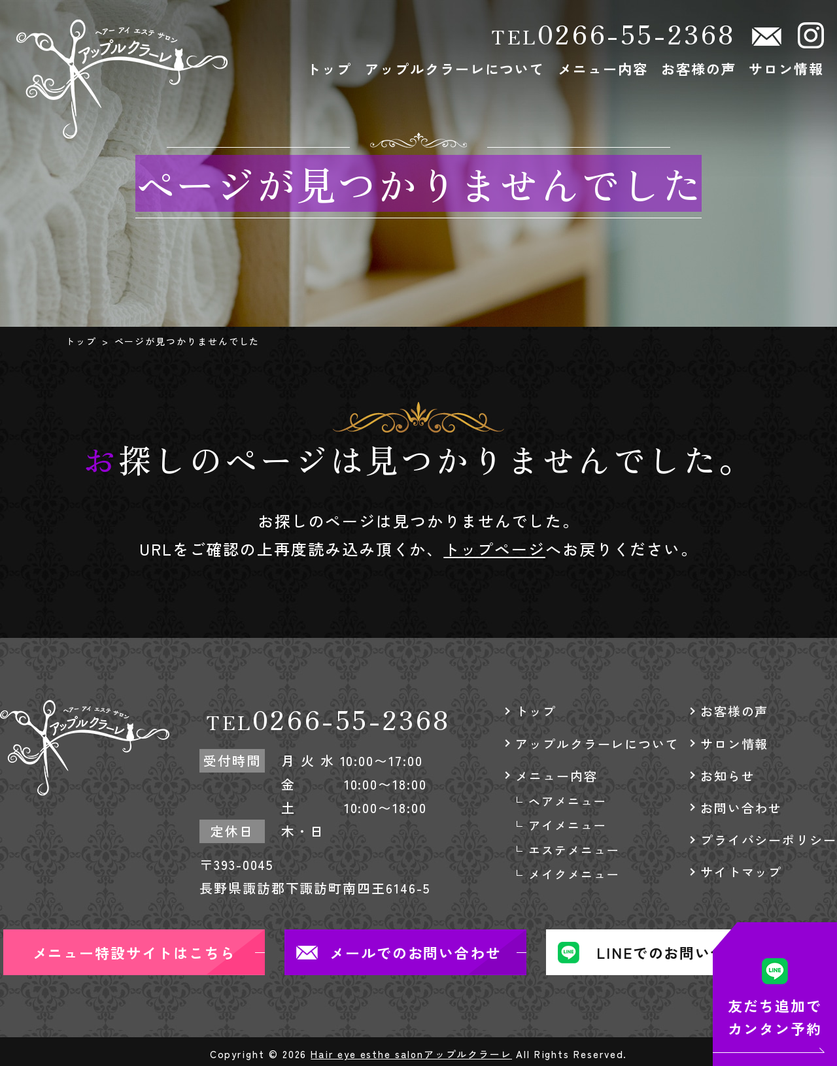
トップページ (494, 548)
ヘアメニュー (567, 800)
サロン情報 (786, 68)
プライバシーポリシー (768, 839)
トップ (329, 68)
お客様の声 (698, 68)
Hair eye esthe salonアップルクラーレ (412, 1054)
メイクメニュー (573, 873)
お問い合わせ (741, 807)
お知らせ (727, 775)
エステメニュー (573, 849)
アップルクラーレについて (455, 68)
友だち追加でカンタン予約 (775, 1017)
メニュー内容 (603, 68)
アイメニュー (567, 824)
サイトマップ (741, 871)
